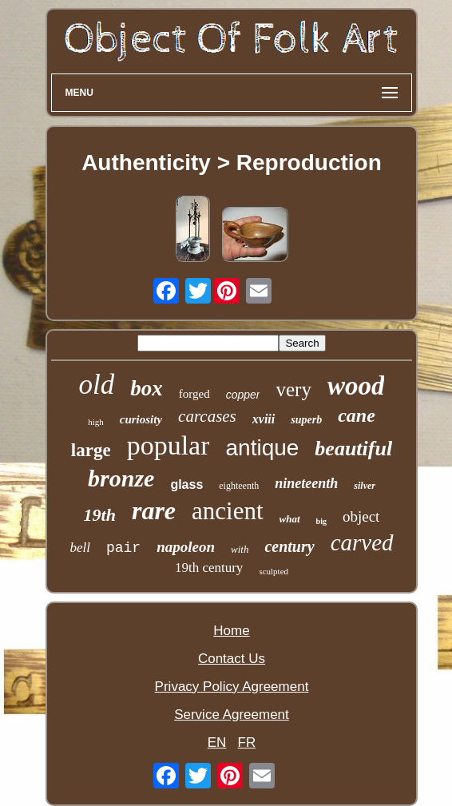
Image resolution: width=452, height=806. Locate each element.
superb (306, 420)
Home (231, 630)
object (361, 516)
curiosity (141, 419)
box (146, 388)
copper (243, 394)
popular (168, 445)
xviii (263, 419)
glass (186, 484)
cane (356, 415)
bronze (121, 478)
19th (100, 515)
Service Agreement (231, 714)
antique (262, 447)
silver (364, 485)
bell (79, 547)
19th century (209, 567)
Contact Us (231, 658)
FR (247, 742)
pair (123, 548)
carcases (207, 416)
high (96, 422)
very (293, 389)
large (91, 450)
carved (362, 542)
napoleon (186, 546)
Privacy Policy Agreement (232, 686)
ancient (228, 511)
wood (356, 385)
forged (194, 393)
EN (217, 742)
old (97, 384)
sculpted (273, 571)
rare (154, 510)
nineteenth (306, 483)
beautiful (353, 448)
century (289, 546)
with (239, 549)
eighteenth (239, 485)
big (321, 521)
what (290, 519)
